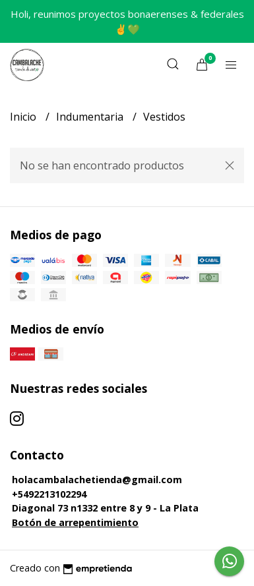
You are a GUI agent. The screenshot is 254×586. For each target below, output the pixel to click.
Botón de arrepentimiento (75, 522)
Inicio (24, 116)
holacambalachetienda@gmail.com (97, 479)
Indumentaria (91, 116)
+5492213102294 (49, 494)
